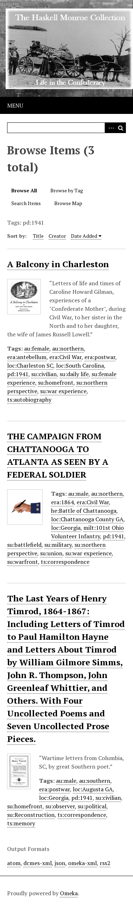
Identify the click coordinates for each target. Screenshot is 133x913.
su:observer (60, 806)
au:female (36, 348)
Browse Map (68, 203)
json (60, 863)
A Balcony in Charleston (58, 264)
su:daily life (74, 374)
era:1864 (62, 502)
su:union (51, 553)
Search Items (26, 203)
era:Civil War (65, 357)
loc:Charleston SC (30, 365)
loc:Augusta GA (93, 789)
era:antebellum (26, 357)
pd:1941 (17, 374)
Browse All (24, 190)
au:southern (94, 781)
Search (120, 127)
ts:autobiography (29, 399)
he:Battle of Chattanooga (83, 511)
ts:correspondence (65, 562)
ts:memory (21, 823)
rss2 (105, 863)
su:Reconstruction (31, 815)
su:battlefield (24, 545)
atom (14, 863)
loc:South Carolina (80, 365)
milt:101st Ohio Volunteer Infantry (87, 532)
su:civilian (44, 374)
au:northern (68, 348)
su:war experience (63, 391)
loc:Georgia (66, 528)
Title (38, 235)
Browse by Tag (66, 190)
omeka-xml (82, 863)
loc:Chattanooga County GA (87, 519)
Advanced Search (110, 127)
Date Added (84, 235)
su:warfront (22, 562)
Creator (57, 235)
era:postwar (99, 357)
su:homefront (55, 382)
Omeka (69, 893)
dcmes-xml (37, 863)
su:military (58, 545)
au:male (78, 493)
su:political (92, 806)
